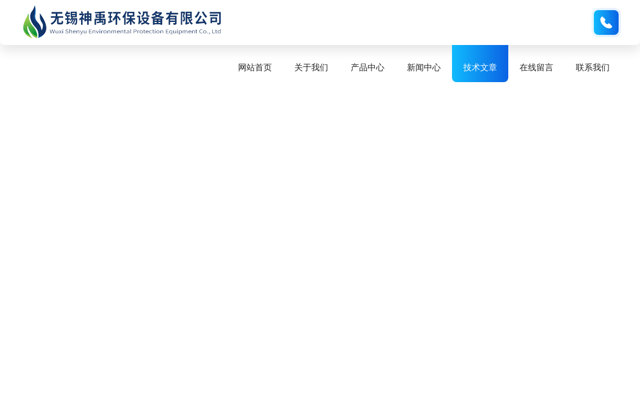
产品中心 (367, 67)
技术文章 (480, 67)
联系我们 (593, 67)
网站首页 (255, 67)
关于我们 (311, 67)
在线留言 (536, 67)
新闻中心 (424, 67)
